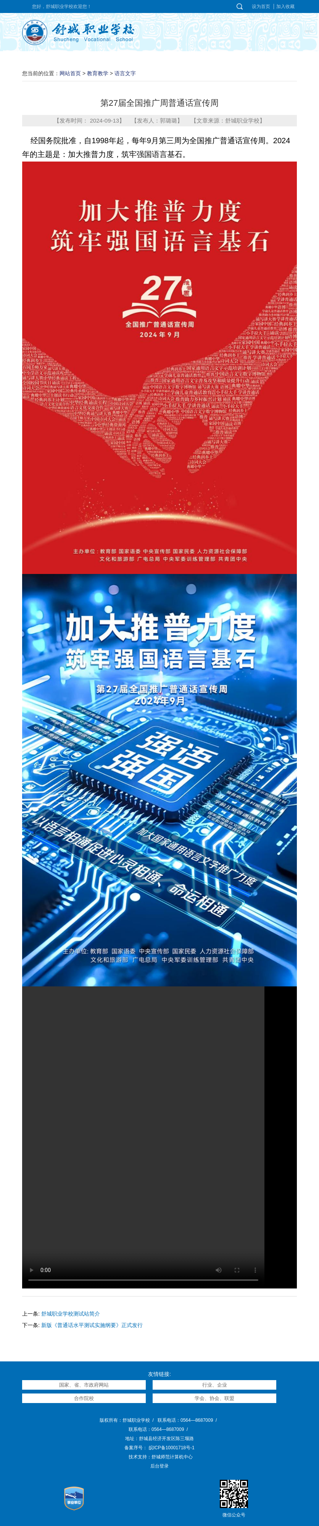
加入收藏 (285, 6)
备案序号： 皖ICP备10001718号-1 (159, 1447)
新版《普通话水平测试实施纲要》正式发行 (92, 1325)
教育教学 (97, 73)
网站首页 (70, 73)
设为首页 (261, 6)
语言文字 (125, 73)
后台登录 (159, 1466)
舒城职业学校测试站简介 (70, 1314)
